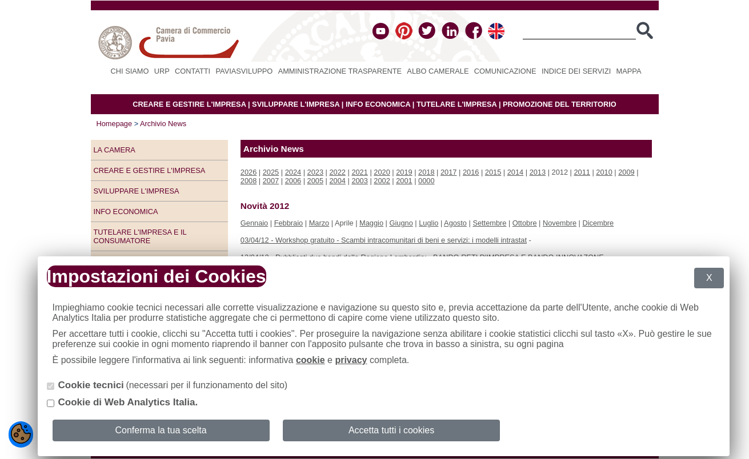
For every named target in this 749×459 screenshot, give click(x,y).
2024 (293, 172)
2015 (493, 172)
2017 (448, 172)
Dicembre (598, 223)
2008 (249, 180)
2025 (271, 172)
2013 (538, 172)
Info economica (126, 211)
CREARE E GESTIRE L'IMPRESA (189, 104)
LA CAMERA (114, 150)
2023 (315, 172)
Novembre (559, 223)
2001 (404, 180)
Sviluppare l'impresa (136, 191)
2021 (359, 172)
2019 (404, 172)
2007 (271, 180)
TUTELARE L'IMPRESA (456, 104)
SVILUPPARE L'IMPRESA (295, 104)
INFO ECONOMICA (378, 104)
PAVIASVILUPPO (244, 71)
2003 (359, 180)
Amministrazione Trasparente (340, 71)
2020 (382, 172)
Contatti (192, 71)
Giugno (401, 223)
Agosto (455, 223)
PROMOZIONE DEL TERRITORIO (559, 104)
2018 (426, 172)
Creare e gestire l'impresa (150, 170)
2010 (604, 172)
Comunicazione (505, 71)
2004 (337, 180)
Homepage (115, 123)
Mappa (629, 71)
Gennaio (254, 223)
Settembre (489, 223)
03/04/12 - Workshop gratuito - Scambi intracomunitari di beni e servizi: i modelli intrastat (384, 240)
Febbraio (288, 223)
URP (162, 71)
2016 (471, 172)
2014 (515, 172)
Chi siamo (130, 71)
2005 (315, 180)
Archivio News (163, 123)
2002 (382, 180)
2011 (582, 172)
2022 (337, 172)
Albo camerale (437, 71)
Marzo (319, 223)
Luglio (428, 223)
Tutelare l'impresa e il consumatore (140, 236)
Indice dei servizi (576, 71)
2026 (249, 172)
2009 (626, 172)
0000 (426, 180)
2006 (293, 180)
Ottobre (524, 223)
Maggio (371, 223)
